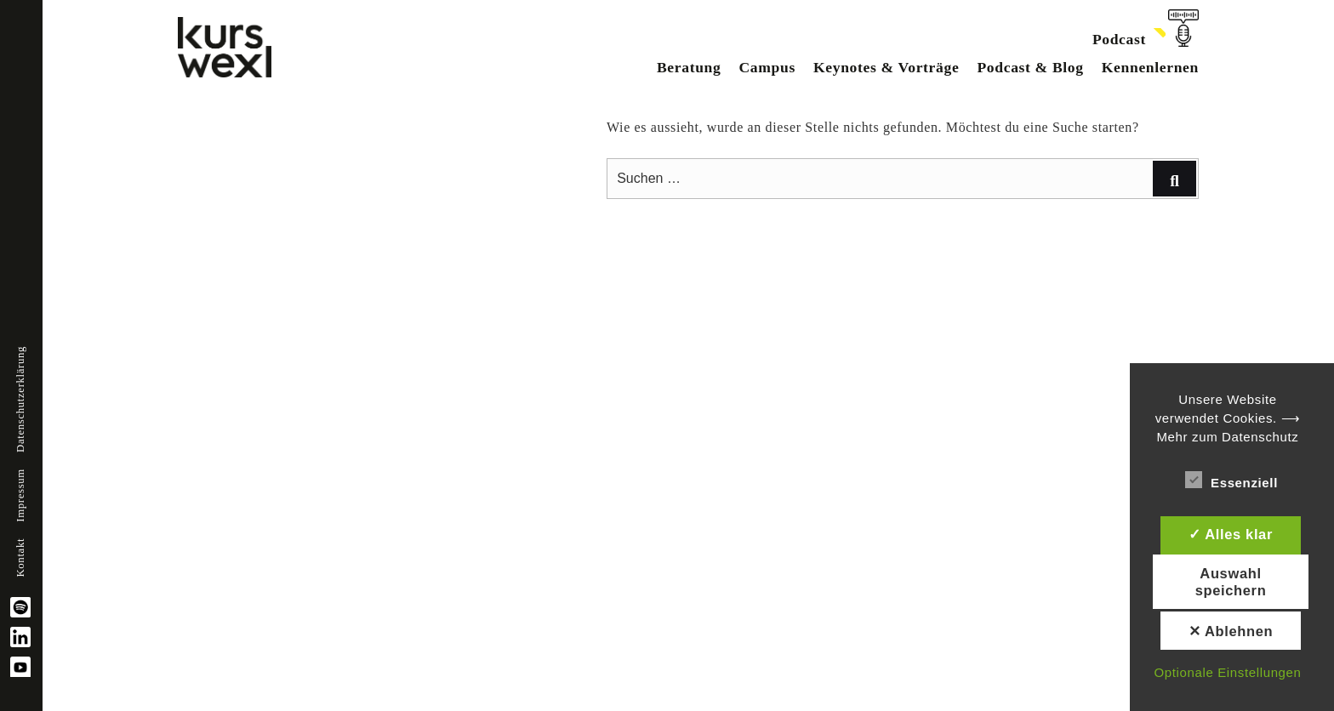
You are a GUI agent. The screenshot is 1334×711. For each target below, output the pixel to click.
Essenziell (1231, 479)
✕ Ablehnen (1231, 631)
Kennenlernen (1150, 67)
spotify (20, 607)
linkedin (20, 637)
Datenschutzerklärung (20, 399)
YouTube (20, 667)
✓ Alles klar (1231, 534)
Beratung (689, 67)
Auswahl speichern (1231, 582)
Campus (766, 67)
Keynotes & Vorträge (886, 67)
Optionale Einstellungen (1227, 672)
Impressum (20, 495)
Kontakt (20, 557)
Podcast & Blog (1030, 67)
